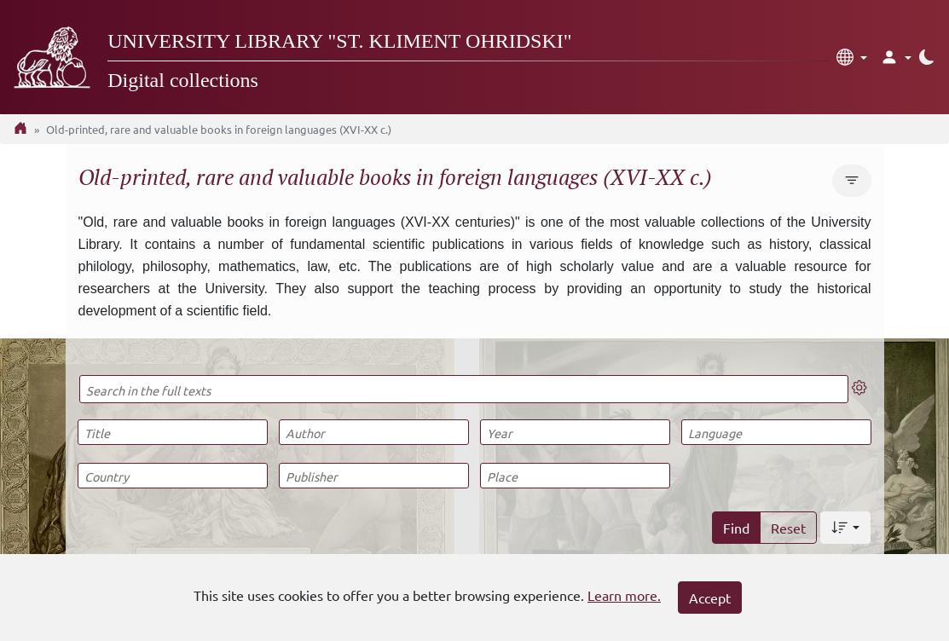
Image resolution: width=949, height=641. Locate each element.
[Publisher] (374, 475)
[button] (852, 57)
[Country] (173, 475)
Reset (788, 527)
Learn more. (624, 594)
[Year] (575, 432)
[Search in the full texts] (464, 389)
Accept (710, 597)
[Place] (575, 475)
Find (736, 527)
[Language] (776, 432)
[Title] (173, 432)
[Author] (374, 432)
